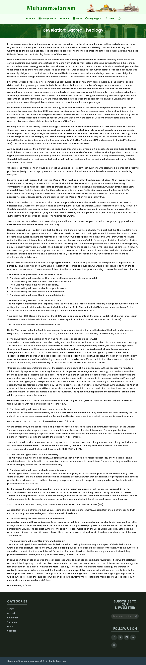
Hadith (10, 626)
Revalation (12, 617)
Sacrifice (11, 630)
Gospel (11, 613)
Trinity (10, 608)
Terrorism (12, 622)
